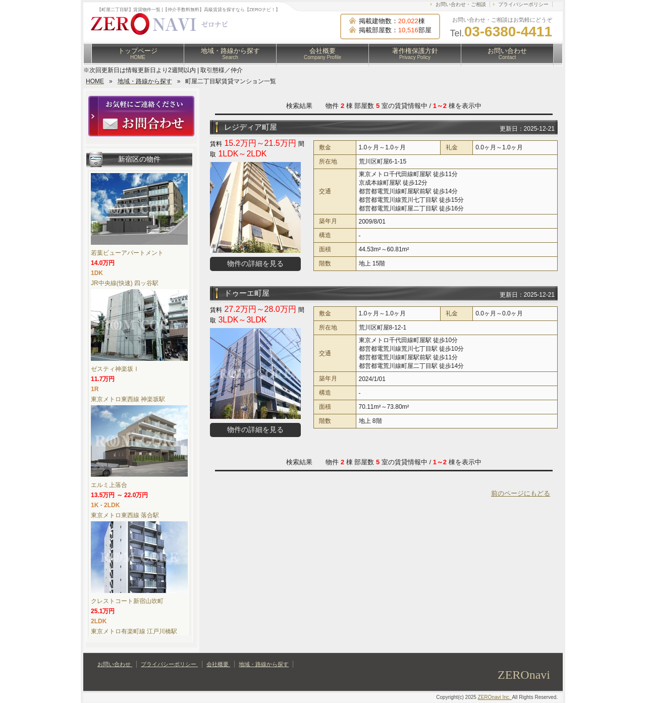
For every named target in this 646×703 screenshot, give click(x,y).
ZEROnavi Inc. (495, 697)
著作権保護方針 (415, 53)
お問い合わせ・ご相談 (461, 4)
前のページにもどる (520, 493)
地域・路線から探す (230, 53)
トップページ (137, 53)
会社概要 (322, 53)
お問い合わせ (507, 53)
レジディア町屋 (250, 127)
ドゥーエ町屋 (247, 293)
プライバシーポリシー (523, 4)
